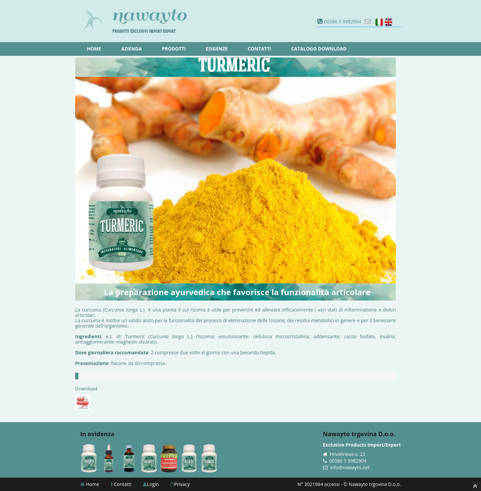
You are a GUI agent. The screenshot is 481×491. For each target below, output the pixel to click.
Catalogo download (319, 48)
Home (89, 484)
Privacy (180, 484)
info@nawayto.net (349, 467)
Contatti (121, 484)
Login (151, 484)
